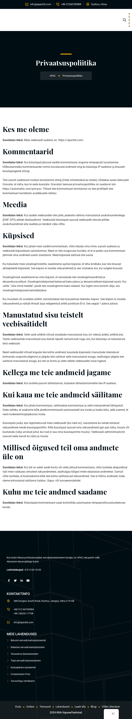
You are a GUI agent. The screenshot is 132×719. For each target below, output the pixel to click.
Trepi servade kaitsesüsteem (26, 660)
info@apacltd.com (40, 4)
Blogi (94, 706)
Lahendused (62, 706)
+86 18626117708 (23, 613)
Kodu (18, 706)
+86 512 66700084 (24, 609)
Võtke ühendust (111, 706)
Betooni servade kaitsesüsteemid (28, 640)
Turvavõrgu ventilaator (23, 680)
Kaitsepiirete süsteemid (23, 667)
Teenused (45, 706)
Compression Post (20, 674)
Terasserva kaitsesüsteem (24, 654)
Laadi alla (80, 706)
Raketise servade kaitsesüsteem (28, 647)
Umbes (30, 706)
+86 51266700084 (71, 4)
